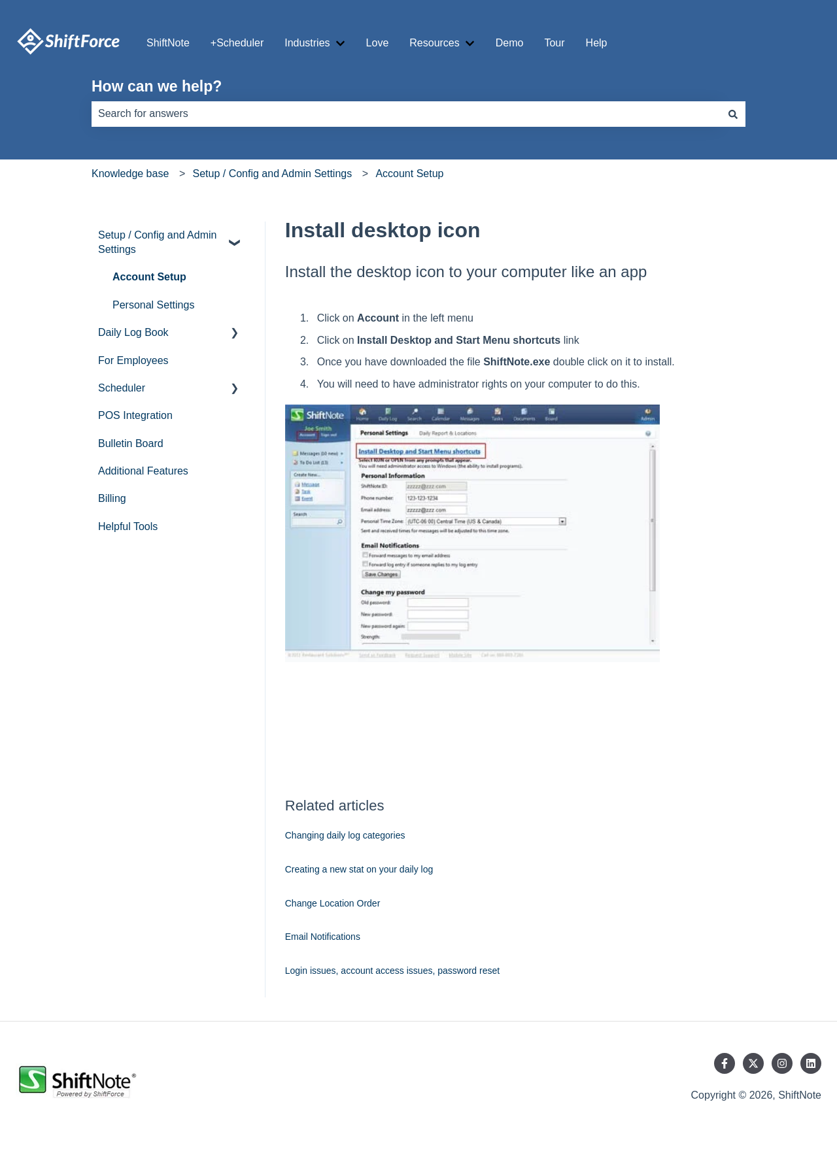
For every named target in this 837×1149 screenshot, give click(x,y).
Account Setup (409, 173)
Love (377, 42)
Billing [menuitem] (112, 498)
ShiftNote (168, 42)
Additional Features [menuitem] (143, 470)
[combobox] (406, 113)
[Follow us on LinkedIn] (810, 1063)
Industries (307, 42)
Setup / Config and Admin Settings (272, 173)
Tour (554, 42)
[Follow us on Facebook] (724, 1063)
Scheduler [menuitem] (121, 387)
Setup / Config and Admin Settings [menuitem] (157, 242)
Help (596, 42)
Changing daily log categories (345, 835)
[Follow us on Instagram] (782, 1063)
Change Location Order (333, 903)
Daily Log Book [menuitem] (133, 332)
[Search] (733, 113)
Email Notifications (322, 936)
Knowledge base (130, 173)
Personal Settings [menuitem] (153, 304)
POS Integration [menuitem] (135, 415)
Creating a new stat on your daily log (359, 869)
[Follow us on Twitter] (753, 1063)
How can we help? (157, 86)
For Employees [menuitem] (133, 360)
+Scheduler (237, 42)
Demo (510, 42)
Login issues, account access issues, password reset (392, 970)
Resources (434, 42)
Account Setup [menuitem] (149, 276)
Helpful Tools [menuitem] (128, 526)
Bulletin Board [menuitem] (130, 443)
